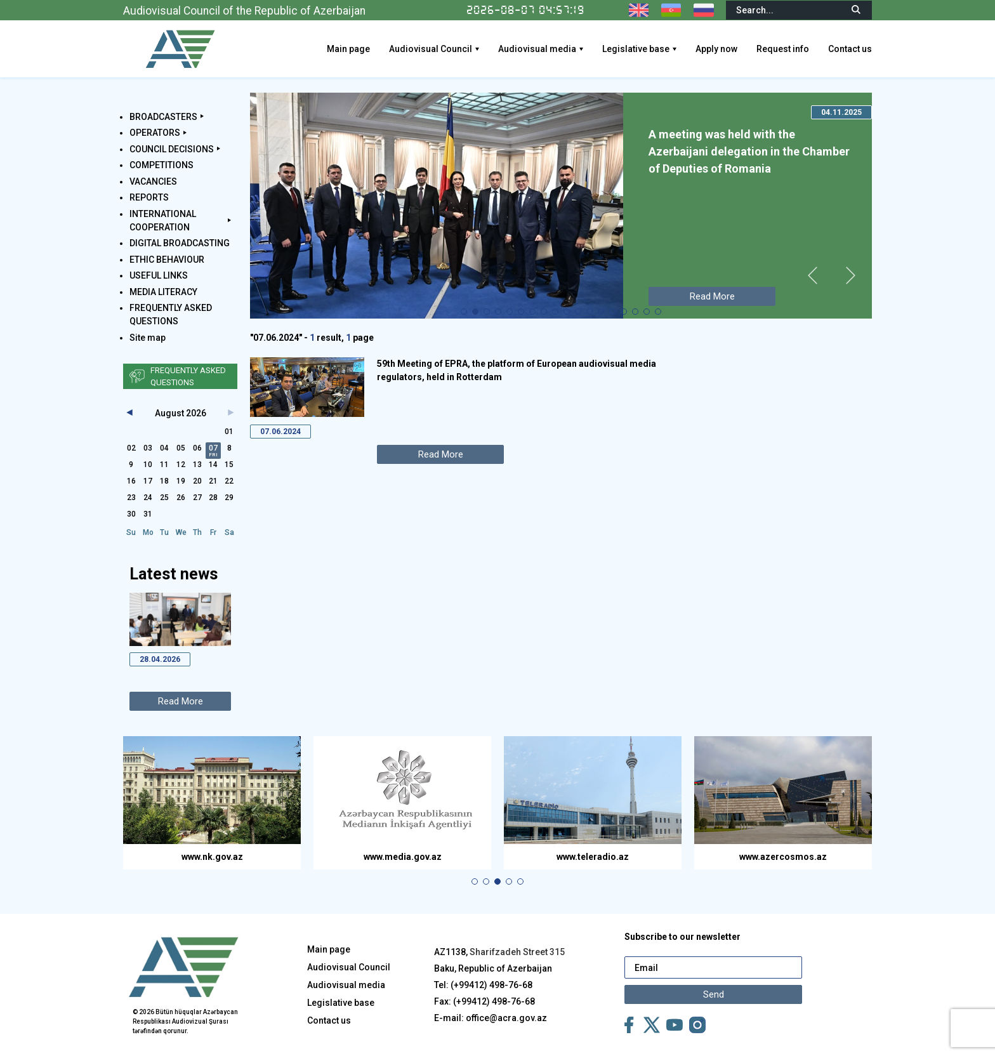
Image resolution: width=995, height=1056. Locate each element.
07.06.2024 (280, 431)
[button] (464, 311)
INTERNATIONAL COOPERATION (162, 220)
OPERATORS (154, 133)
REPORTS (149, 197)
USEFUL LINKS (158, 275)
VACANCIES (153, 181)
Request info (782, 49)
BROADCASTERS (163, 117)
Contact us (850, 49)
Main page (348, 49)
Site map (147, 338)
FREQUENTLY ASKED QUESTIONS (170, 314)
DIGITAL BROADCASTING (179, 243)
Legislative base (635, 49)
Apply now (716, 49)
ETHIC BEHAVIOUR (166, 259)
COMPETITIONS (161, 165)
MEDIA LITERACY (163, 292)
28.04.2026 (160, 659)
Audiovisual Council (430, 49)
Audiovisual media (537, 49)
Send (713, 994)
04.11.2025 (841, 112)
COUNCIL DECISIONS (171, 149)
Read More (180, 701)
